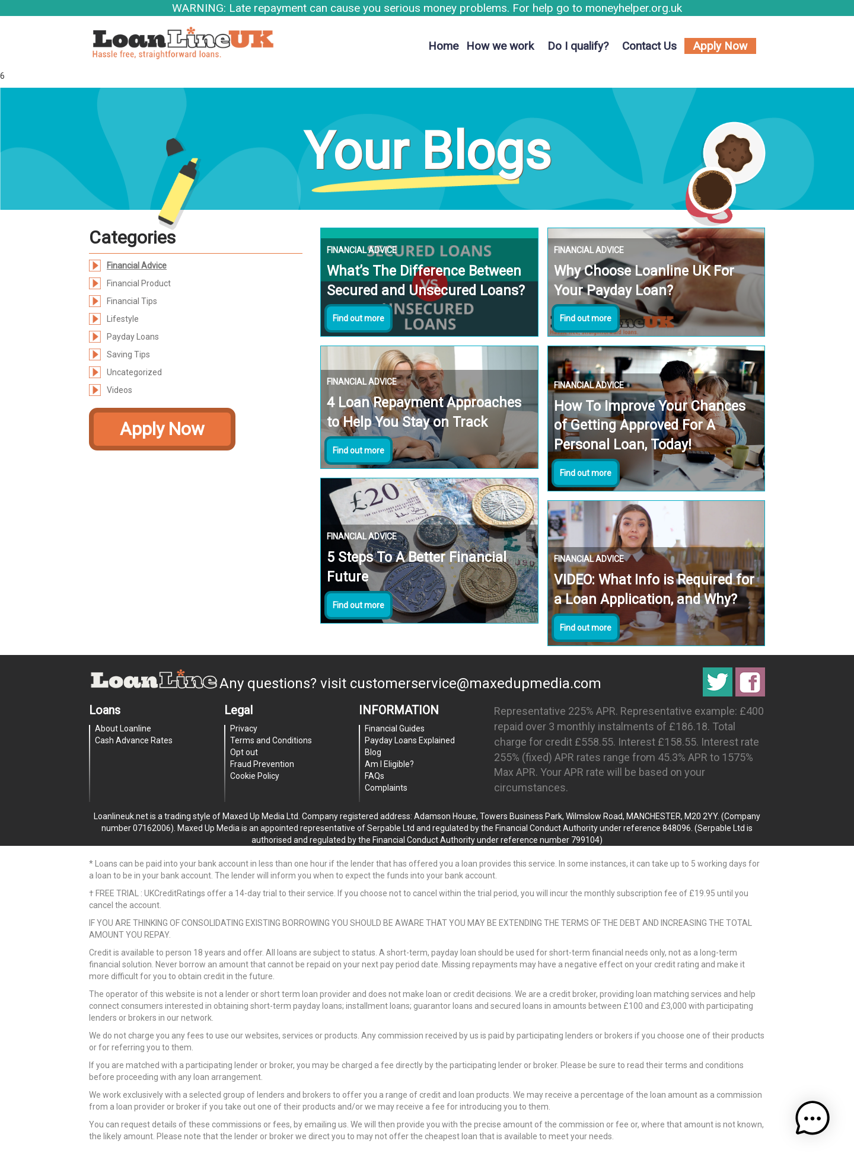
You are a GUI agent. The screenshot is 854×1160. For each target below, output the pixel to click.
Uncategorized (134, 372)
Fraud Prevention (262, 764)
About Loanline (123, 728)
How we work (500, 46)
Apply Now (720, 46)
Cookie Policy (254, 776)
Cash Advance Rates (134, 740)
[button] (817, 1123)
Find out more (358, 318)
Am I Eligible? (389, 764)
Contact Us (649, 46)
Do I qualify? (577, 46)
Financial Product (139, 283)
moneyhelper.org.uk (633, 8)
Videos (119, 390)
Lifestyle (123, 319)
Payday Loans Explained (410, 740)
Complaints (386, 787)
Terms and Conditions (271, 740)
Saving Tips (128, 354)
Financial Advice (137, 265)
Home (443, 46)
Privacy (243, 728)
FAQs (374, 776)
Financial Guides (395, 728)
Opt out (244, 752)
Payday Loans (133, 336)
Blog (373, 752)
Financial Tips (132, 301)
